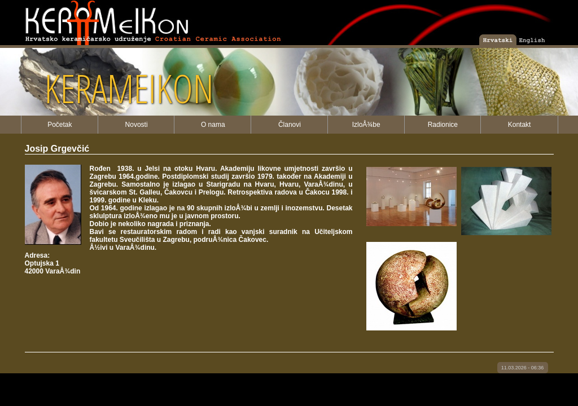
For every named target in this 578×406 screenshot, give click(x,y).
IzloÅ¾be (366, 125)
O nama (213, 125)
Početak (59, 125)
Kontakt (519, 125)
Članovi (289, 125)
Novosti (136, 125)
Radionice (443, 125)
